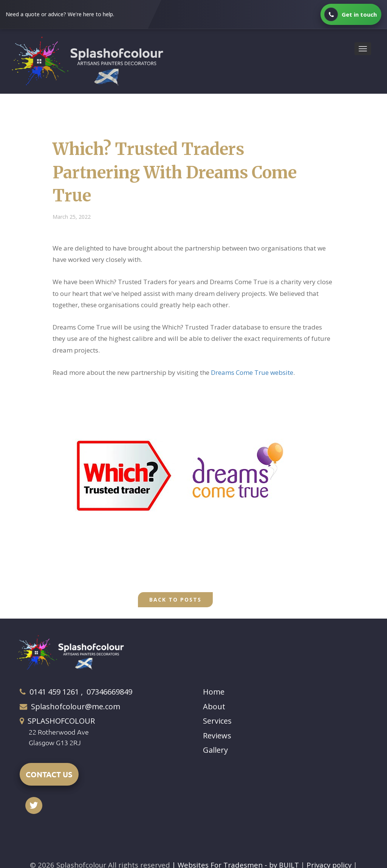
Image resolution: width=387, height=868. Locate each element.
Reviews (217, 735)
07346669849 (109, 692)
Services (217, 721)
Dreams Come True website (252, 372)
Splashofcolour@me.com (75, 706)
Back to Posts (175, 599)
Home (213, 692)
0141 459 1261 (54, 692)
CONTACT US (49, 774)
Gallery (215, 750)
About (214, 706)
